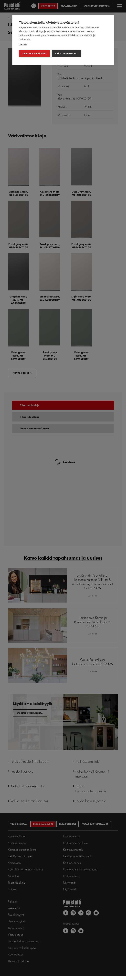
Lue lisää (23, 44)
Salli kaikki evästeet (34, 53)
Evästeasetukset (66, 53)
